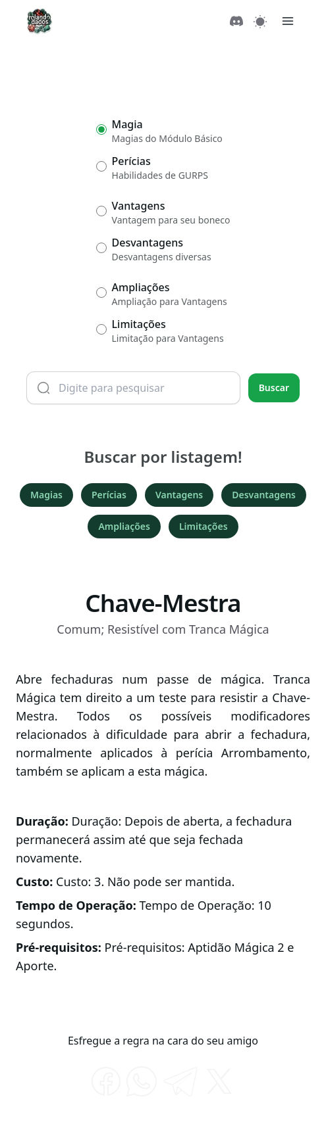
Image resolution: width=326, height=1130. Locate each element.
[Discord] (236, 21)
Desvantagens (264, 494)
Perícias (109, 494)
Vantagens (179, 494)
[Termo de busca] (133, 387)
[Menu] (288, 21)
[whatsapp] (141, 1081)
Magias (46, 494)
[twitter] (219, 1081)
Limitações (203, 526)
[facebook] (106, 1081)
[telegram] (180, 1081)
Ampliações (123, 526)
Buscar (274, 387)
